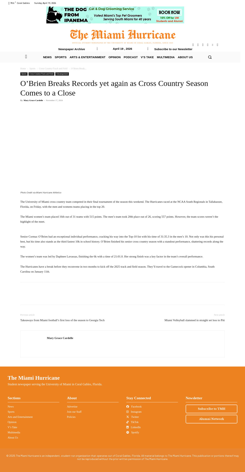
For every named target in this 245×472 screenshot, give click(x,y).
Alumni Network (211, 419)
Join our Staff (74, 411)
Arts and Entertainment (20, 417)
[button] (209, 57)
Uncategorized (62, 74)
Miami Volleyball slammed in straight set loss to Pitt (195, 320)
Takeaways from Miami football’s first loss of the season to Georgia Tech (62, 320)
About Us (13, 437)
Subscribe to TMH (211, 409)
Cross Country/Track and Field (53, 68)
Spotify (132, 432)
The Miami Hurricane (34, 378)
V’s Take (12, 427)
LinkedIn (133, 427)
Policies (71, 417)
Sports (32, 68)
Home (23, 68)
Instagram (133, 411)
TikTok (132, 422)
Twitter (132, 417)
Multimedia (14, 432)
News (11, 406)
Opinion (12, 422)
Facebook (134, 406)
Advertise (72, 406)
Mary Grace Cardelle (33, 100)
